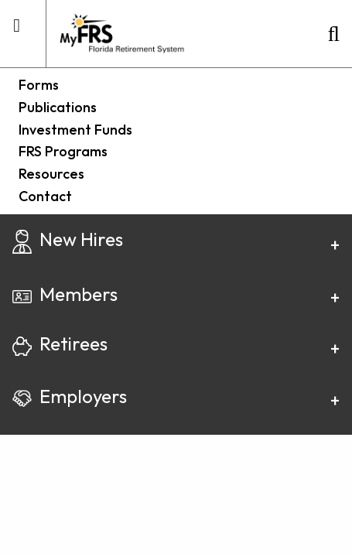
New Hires (67, 239)
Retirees (60, 343)
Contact (45, 196)
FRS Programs (63, 151)
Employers (69, 396)
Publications (58, 107)
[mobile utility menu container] (16, 31)
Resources (51, 174)
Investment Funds (75, 129)
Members (65, 294)
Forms (39, 85)
